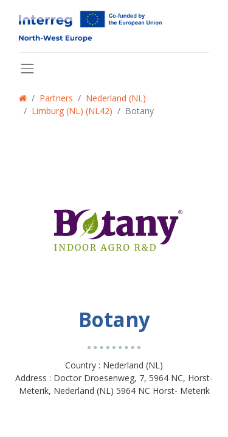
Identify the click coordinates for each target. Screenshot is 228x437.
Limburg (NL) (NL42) (72, 111)
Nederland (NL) (116, 98)
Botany (139, 111)
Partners (56, 98)
